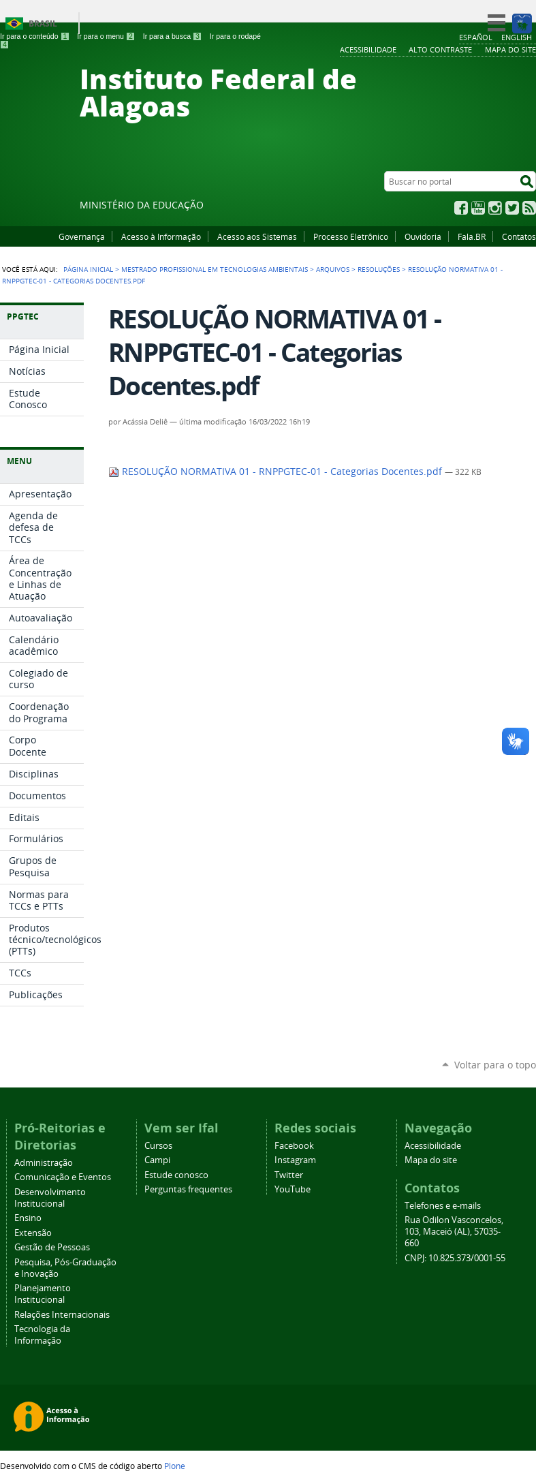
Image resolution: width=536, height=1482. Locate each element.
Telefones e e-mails (443, 1205)
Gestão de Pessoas (52, 1247)
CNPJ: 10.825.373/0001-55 (455, 1258)
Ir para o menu (106, 36)
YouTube (478, 208)
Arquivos (332, 269)
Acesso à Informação (161, 236)
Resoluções (379, 269)
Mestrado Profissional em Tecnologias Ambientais (214, 269)
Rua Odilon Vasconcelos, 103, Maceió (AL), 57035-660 (454, 1231)
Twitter (512, 208)
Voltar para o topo (495, 1064)
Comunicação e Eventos (62, 1177)
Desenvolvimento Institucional (50, 1197)
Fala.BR (472, 236)
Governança (82, 236)
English (516, 37)
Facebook (461, 208)
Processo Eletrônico (350, 236)
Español (475, 37)
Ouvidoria (423, 236)
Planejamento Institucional (42, 1294)
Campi (157, 1160)
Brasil (43, 23)
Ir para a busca (172, 36)
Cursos (158, 1146)
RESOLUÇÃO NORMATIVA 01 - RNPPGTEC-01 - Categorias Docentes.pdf (276, 471)
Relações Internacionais (62, 1315)
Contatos (519, 236)
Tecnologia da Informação (42, 1334)
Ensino (28, 1218)
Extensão (33, 1233)
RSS (529, 208)
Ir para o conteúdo (34, 36)
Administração (43, 1163)
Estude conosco (176, 1175)
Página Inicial (88, 269)
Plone (174, 1465)
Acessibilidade (433, 1146)
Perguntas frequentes (188, 1189)
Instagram (495, 208)
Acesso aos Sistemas (257, 236)
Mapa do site (431, 1160)
